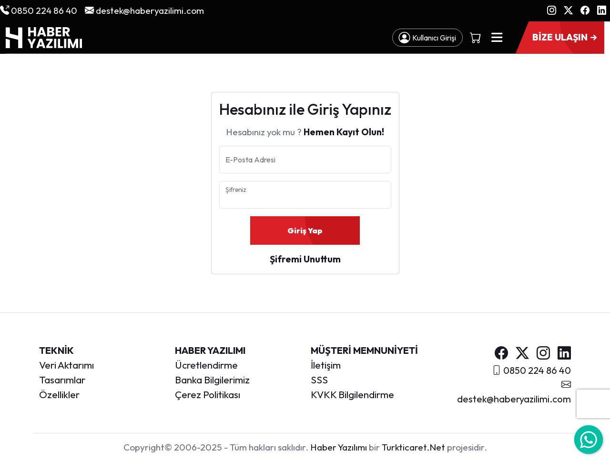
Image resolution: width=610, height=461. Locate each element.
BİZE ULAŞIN (565, 37)
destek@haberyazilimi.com (144, 10)
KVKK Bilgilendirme (352, 394)
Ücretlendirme (206, 365)
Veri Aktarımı (66, 365)
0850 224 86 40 (38, 10)
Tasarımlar (62, 379)
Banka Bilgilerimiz (212, 379)
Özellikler (59, 394)
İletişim (326, 365)
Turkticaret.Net (413, 447)
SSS (319, 379)
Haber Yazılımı (338, 447)
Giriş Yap (305, 230)
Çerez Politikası (207, 394)
